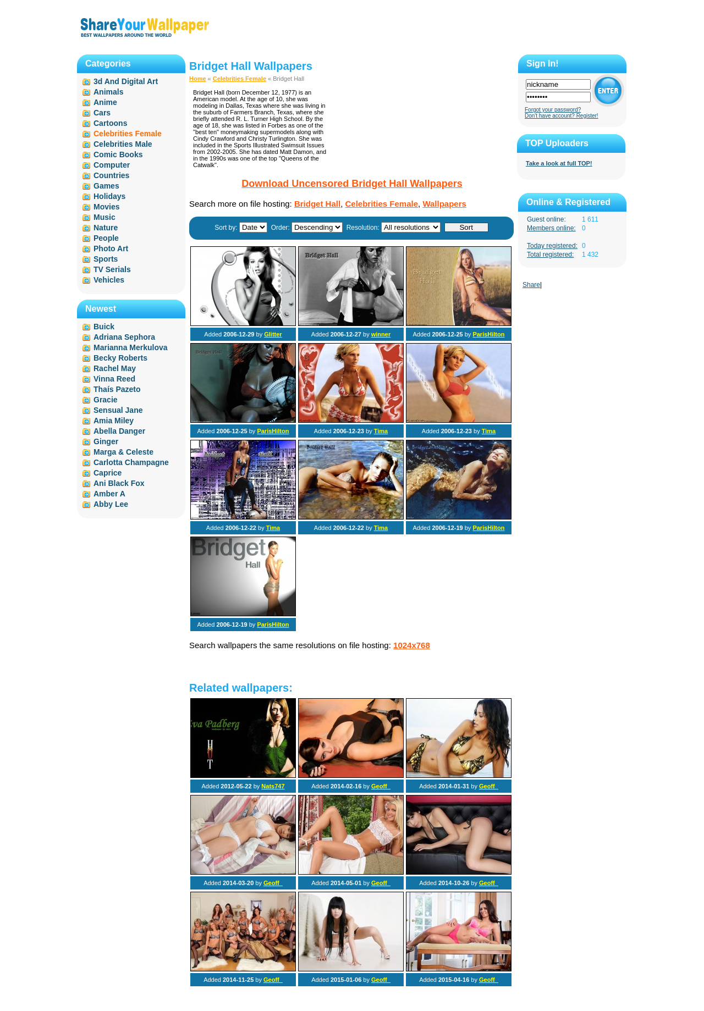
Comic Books (118, 154)
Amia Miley (114, 420)
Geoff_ (381, 786)
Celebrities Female (239, 78)
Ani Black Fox (119, 483)
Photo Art (111, 248)
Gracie (106, 399)
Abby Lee (111, 504)
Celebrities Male (123, 144)
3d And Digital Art (126, 81)
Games (106, 185)
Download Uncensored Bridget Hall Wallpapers (351, 183)
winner (381, 334)
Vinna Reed (114, 378)
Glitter (273, 334)
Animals (108, 91)
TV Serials (112, 269)
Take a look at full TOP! (559, 163)
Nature (106, 227)
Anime (105, 102)
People (106, 238)
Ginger (106, 441)
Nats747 (272, 786)
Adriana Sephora (124, 337)
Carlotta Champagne (131, 462)
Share (531, 285)
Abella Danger (119, 431)
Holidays (109, 196)
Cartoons (110, 123)
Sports (106, 259)
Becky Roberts (120, 357)
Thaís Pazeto (117, 389)
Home (197, 78)
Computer (112, 165)
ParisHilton (488, 334)
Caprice (108, 472)
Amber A (109, 493)
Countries (111, 175)
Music (105, 217)
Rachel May (115, 368)
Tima (381, 431)
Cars (102, 112)
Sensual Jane (118, 410)
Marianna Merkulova (131, 347)
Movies (106, 206)
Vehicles (109, 279)
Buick (104, 326)
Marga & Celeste (123, 452)
